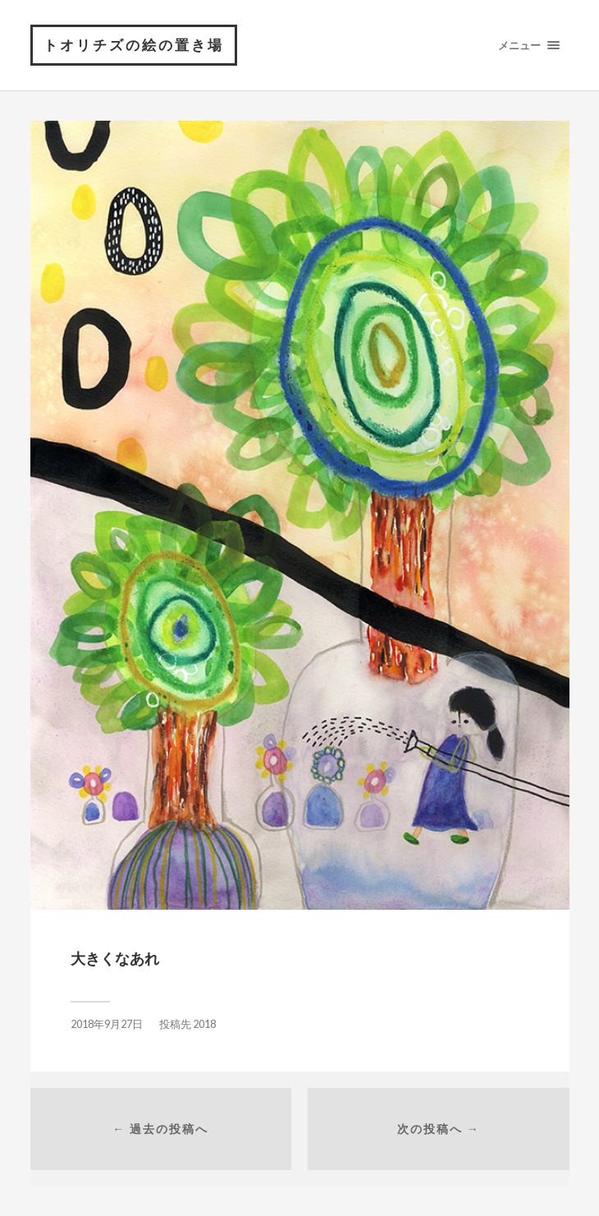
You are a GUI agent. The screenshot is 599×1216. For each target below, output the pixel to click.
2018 (204, 1024)
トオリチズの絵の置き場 (133, 44)
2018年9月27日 (107, 1024)
